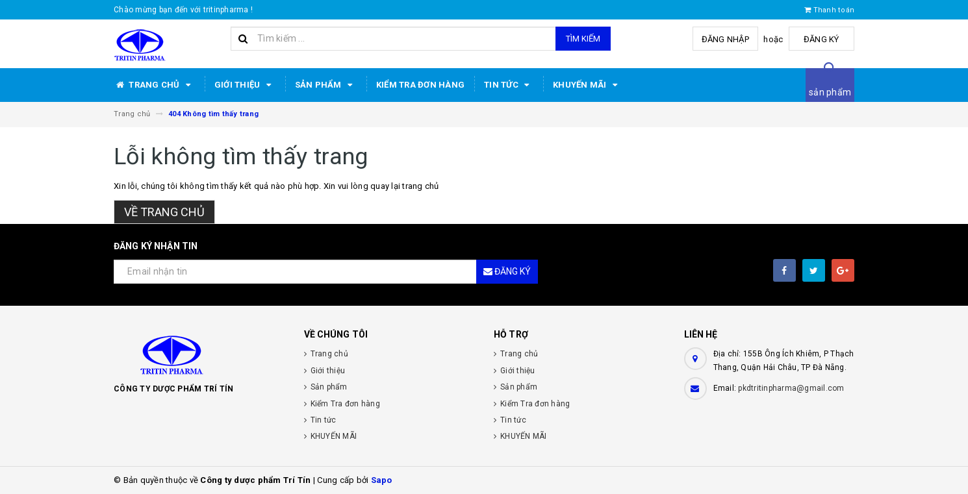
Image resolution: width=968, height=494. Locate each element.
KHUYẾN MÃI (587, 85)
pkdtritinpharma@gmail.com (791, 388)
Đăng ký (822, 39)
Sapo (381, 480)
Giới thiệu (244, 85)
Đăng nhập (726, 39)
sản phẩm (830, 92)
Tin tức (508, 85)
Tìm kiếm (583, 38)
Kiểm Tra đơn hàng (420, 85)
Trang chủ (154, 85)
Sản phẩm (326, 85)
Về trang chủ (164, 212)
